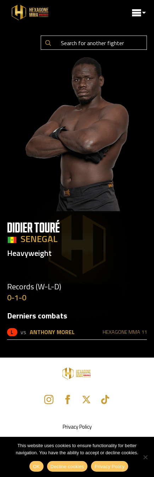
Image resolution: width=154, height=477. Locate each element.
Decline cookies (67, 466)
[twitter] (86, 399)
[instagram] (49, 399)
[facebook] (68, 399)
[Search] (48, 43)
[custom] (105, 399)
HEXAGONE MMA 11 (125, 332)
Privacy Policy (77, 427)
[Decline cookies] (145, 457)
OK (36, 466)
